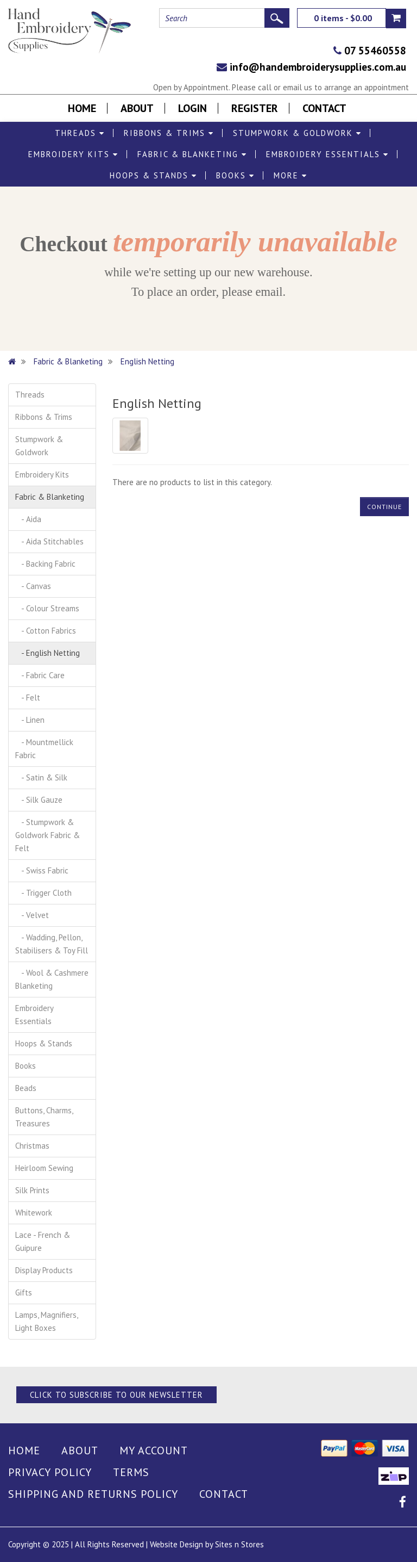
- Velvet (32, 915)
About (137, 108)
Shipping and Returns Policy (93, 1494)
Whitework (33, 1212)
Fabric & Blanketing (192, 154)
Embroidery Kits (73, 154)
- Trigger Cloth (43, 893)
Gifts (23, 1292)
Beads (25, 1088)
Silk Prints (32, 1190)
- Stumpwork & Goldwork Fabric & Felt (47, 835)
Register (254, 108)
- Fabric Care (40, 675)
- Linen (30, 720)
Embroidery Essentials (327, 154)
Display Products (44, 1270)
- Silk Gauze (38, 800)
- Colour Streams (47, 608)
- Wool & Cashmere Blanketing (52, 979)
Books (235, 175)
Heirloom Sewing (44, 1168)
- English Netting (47, 653)
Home (82, 108)
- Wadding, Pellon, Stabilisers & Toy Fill (51, 944)
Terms (131, 1472)
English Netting (147, 361)
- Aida (28, 519)
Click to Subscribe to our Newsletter (116, 1395)
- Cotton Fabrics (45, 630)
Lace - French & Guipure (42, 1241)
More (290, 175)
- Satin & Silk (41, 777)
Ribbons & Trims (169, 133)
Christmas (32, 1145)
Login (192, 108)
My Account (153, 1450)
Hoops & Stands (153, 175)
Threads (80, 133)
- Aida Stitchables (49, 541)
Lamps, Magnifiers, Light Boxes (46, 1321)
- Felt (27, 697)
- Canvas (33, 586)
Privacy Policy (50, 1472)
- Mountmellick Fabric (44, 748)
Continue (384, 507)
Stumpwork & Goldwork (297, 133)
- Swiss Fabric (41, 870)
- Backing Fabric (45, 564)
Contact (324, 108)
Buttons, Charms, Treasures (44, 1117)
